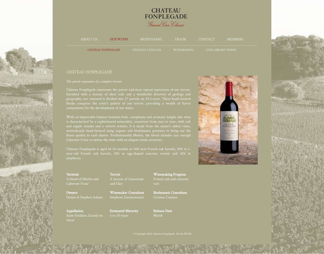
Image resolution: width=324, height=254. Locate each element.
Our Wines (119, 39)
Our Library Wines (221, 50)
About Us (89, 39)
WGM (187, 234)
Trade (180, 39)
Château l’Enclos (146, 50)
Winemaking (183, 50)
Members (235, 39)
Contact (206, 39)
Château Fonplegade (103, 50)
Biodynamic (151, 39)
